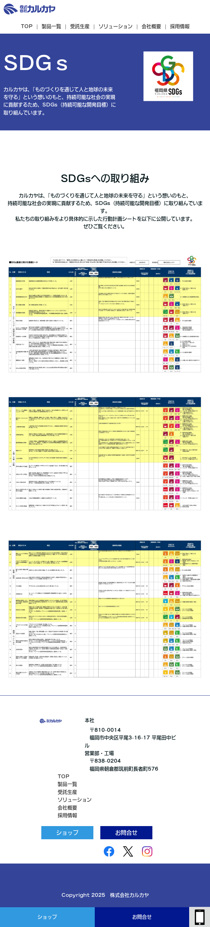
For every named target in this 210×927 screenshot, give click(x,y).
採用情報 (180, 26)
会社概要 (151, 26)
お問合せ (142, 917)
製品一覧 (51, 26)
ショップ (47, 917)
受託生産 (80, 26)
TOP (27, 26)
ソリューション (116, 26)
